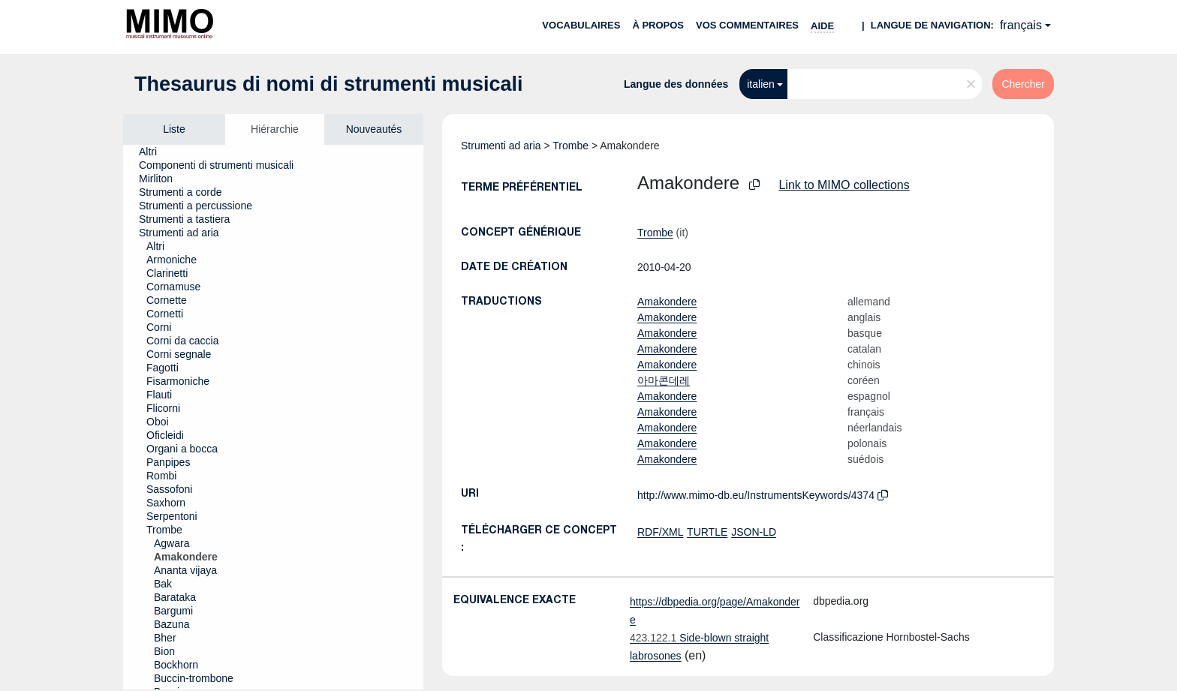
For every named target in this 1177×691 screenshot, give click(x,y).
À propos (658, 25)
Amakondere (667, 302)
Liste (174, 129)
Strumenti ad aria (501, 146)
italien (761, 84)
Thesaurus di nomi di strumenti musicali (328, 84)
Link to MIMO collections (843, 185)
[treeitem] (154, 151)
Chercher (1023, 84)
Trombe (570, 146)
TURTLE (707, 532)
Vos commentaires (747, 25)
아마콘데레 (663, 380)
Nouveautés (374, 129)
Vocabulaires (581, 25)
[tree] (273, 417)
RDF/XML (660, 532)
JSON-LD (753, 532)
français (1021, 25)
